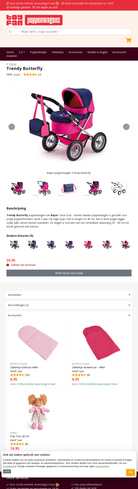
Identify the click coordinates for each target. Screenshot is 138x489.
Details (7, 471)
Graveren (11, 56)
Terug (11, 64)
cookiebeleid (9, 466)
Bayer (17, 74)
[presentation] (11, 127)
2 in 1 (22, 52)
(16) (38, 355)
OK (130, 472)
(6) (38, 424)
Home (10, 52)
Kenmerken (14, 295)
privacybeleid (102, 466)
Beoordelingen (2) (18, 305)
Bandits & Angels (97, 52)
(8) (100, 355)
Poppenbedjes (38, 52)
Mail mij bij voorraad (69, 273)
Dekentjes (58, 52)
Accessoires (75, 52)
